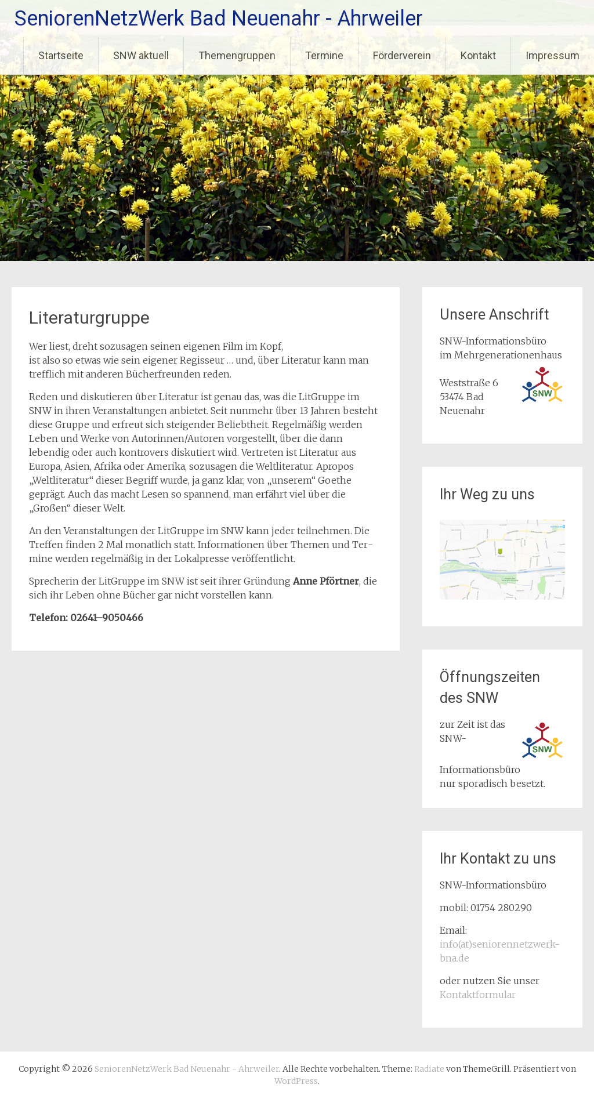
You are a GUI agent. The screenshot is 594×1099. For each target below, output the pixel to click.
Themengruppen (237, 55)
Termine (324, 55)
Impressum (552, 55)
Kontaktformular (478, 994)
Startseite (61, 55)
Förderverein (402, 55)
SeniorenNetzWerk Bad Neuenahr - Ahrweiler (219, 18)
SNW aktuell (141, 55)
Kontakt (478, 55)
